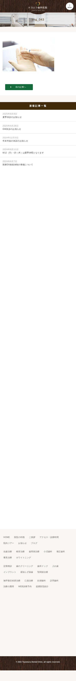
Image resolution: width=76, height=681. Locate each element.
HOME (6, 537)
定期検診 (7, 566)
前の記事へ (20, 87)
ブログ (34, 543)
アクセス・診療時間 (49, 537)
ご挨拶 (32, 537)
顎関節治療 (42, 572)
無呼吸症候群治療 (11, 580)
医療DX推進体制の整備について (18, 163)
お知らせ (22, 543)
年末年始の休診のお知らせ (15, 139)
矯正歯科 (61, 551)
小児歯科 (48, 551)
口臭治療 (29, 580)
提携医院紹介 (42, 586)
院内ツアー (8, 543)
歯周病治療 (34, 551)
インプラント (9, 572)
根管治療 (20, 551)
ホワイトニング (23, 557)
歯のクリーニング (24, 566)
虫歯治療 (7, 551)
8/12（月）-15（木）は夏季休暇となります (23, 151)
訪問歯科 (54, 580)
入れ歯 (55, 566)
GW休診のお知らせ (12, 127)
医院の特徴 (19, 537)
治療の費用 (8, 586)
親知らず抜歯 (26, 572)
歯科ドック (42, 566)
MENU (70, 6)
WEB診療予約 (25, 586)
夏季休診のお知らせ (12, 115)
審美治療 (7, 557)
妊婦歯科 (41, 580)
